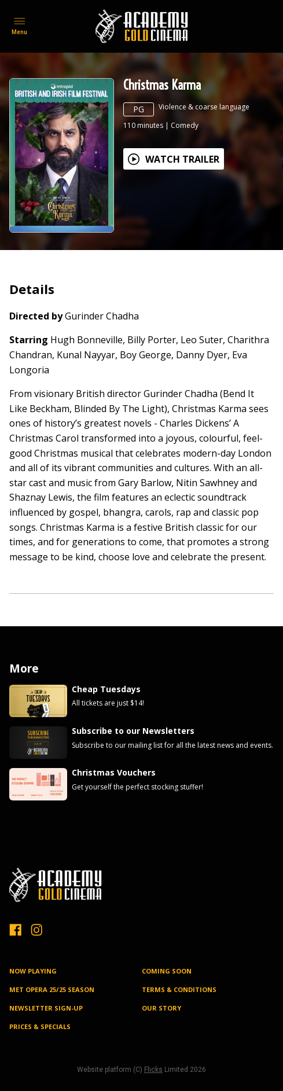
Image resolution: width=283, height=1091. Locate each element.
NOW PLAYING (33, 971)
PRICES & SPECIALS (40, 1026)
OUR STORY (161, 1008)
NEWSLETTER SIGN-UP (46, 1008)
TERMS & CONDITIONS (179, 989)
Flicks (153, 1070)
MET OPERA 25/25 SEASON (51, 989)
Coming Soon (167, 971)
